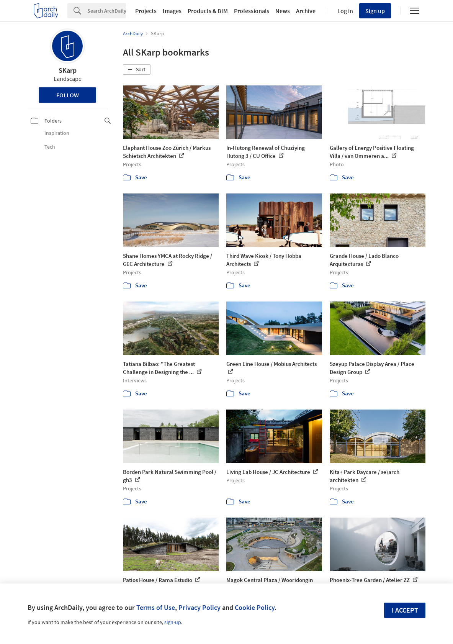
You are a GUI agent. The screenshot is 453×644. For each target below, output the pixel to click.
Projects (146, 11)
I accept (405, 610)
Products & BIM (208, 11)
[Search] (106, 10)
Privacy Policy (199, 607)
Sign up (375, 11)
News (282, 11)
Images (172, 11)
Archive (306, 11)
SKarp (68, 70)
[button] (136, 69)
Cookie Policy (255, 607)
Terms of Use (155, 607)
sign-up (172, 622)
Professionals (251, 11)
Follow (67, 95)
